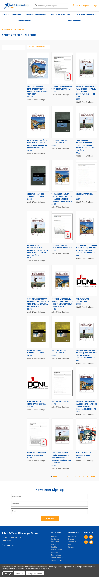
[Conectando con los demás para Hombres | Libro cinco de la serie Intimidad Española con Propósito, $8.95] (62, 434)
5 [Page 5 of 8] (71, 476)
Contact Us (72, 542)
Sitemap (71, 547)
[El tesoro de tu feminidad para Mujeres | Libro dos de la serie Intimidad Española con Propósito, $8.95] (86, 227)
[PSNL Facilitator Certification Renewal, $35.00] (38, 383)
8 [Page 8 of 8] (83, 476)
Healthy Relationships (60, 14)
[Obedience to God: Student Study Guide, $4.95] (38, 331)
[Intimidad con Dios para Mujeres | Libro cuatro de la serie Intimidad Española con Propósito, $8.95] (86, 383)
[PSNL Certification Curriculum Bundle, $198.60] (86, 434)
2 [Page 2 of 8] (60, 476)
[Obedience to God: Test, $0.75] (62, 383)
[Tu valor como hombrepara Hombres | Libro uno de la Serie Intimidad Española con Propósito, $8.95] (86, 121)
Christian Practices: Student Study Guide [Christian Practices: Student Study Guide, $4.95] (35, 195)
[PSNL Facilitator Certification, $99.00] (86, 280)
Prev (54, 476)
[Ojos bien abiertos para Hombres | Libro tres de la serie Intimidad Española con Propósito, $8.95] (38, 280)
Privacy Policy (45, 569)
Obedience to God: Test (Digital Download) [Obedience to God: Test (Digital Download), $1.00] (36, 454)
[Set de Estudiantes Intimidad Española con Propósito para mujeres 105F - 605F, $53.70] (38, 68)
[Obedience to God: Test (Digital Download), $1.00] (38, 434)
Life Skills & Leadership (36, 14)
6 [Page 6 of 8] (75, 476)
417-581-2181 (9, 545)
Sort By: (31, 47)
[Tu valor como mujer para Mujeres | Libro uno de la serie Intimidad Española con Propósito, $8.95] (62, 175)
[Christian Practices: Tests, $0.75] (86, 175)
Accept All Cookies (35, 573)
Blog (69, 544)
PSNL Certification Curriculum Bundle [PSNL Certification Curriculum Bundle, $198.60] (83, 454)
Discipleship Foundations (86, 14)
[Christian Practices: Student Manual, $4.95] (62, 121)
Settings (7, 573)
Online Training (25, 20)
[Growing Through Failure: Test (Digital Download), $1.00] (62, 68)
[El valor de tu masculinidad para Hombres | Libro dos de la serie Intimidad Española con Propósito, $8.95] (38, 227)
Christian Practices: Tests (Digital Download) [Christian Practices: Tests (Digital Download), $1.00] (61, 246)
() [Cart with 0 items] (95, 5)
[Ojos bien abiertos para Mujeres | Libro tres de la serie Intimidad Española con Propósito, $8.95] (62, 280)
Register (86, 6)
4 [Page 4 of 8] (67, 476)
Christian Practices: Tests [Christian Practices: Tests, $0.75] (84, 195)
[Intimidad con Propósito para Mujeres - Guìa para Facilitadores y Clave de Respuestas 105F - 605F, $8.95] (38, 121)
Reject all (19, 573)
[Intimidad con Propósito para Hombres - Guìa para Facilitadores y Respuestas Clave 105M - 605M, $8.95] (86, 68)
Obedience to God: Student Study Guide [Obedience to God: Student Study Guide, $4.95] (35, 351)
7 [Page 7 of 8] (79, 476)
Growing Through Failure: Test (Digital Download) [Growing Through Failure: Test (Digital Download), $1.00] (61, 88)
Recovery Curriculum (11, 14)
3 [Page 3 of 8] (63, 476)
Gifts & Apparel (74, 20)
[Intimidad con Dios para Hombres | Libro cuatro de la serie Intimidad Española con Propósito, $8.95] (86, 331)
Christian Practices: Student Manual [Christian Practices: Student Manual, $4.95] (59, 141)
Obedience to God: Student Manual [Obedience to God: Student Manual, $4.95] (58, 351)
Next (94, 476)
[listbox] (42, 47)
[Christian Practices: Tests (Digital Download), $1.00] (62, 227)
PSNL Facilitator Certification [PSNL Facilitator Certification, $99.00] (82, 300)
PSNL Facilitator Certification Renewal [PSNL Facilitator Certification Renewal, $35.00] (36, 402)
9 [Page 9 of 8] (87, 476)
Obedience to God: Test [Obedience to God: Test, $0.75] (60, 401)
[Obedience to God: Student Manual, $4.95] (62, 331)
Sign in (77, 6)
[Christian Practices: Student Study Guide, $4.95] (38, 175)
